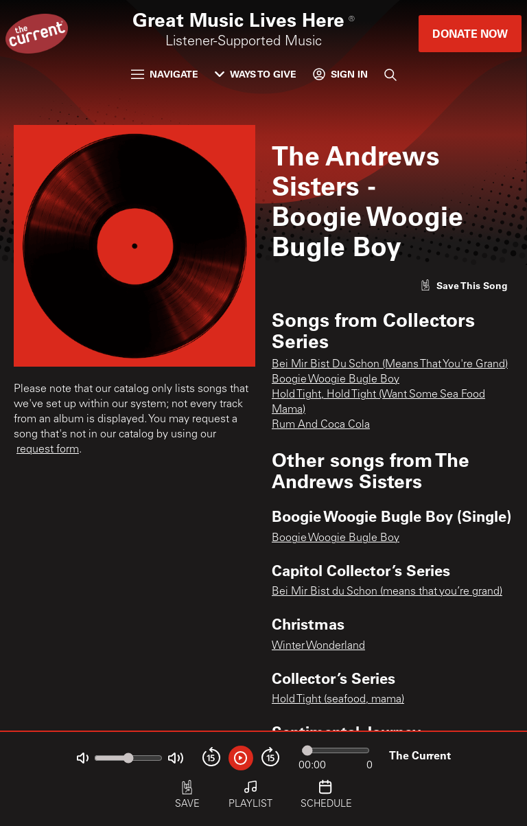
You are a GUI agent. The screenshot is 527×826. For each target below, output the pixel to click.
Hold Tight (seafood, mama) (338, 699)
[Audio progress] (335, 750)
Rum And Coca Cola (321, 425)
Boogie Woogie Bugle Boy (335, 379)
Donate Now (470, 33)
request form (47, 449)
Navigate (164, 73)
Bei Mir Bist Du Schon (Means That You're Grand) (390, 364)
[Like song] (464, 285)
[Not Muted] (83, 758)
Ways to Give (255, 73)
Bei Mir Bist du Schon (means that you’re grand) (387, 591)
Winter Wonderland (318, 646)
